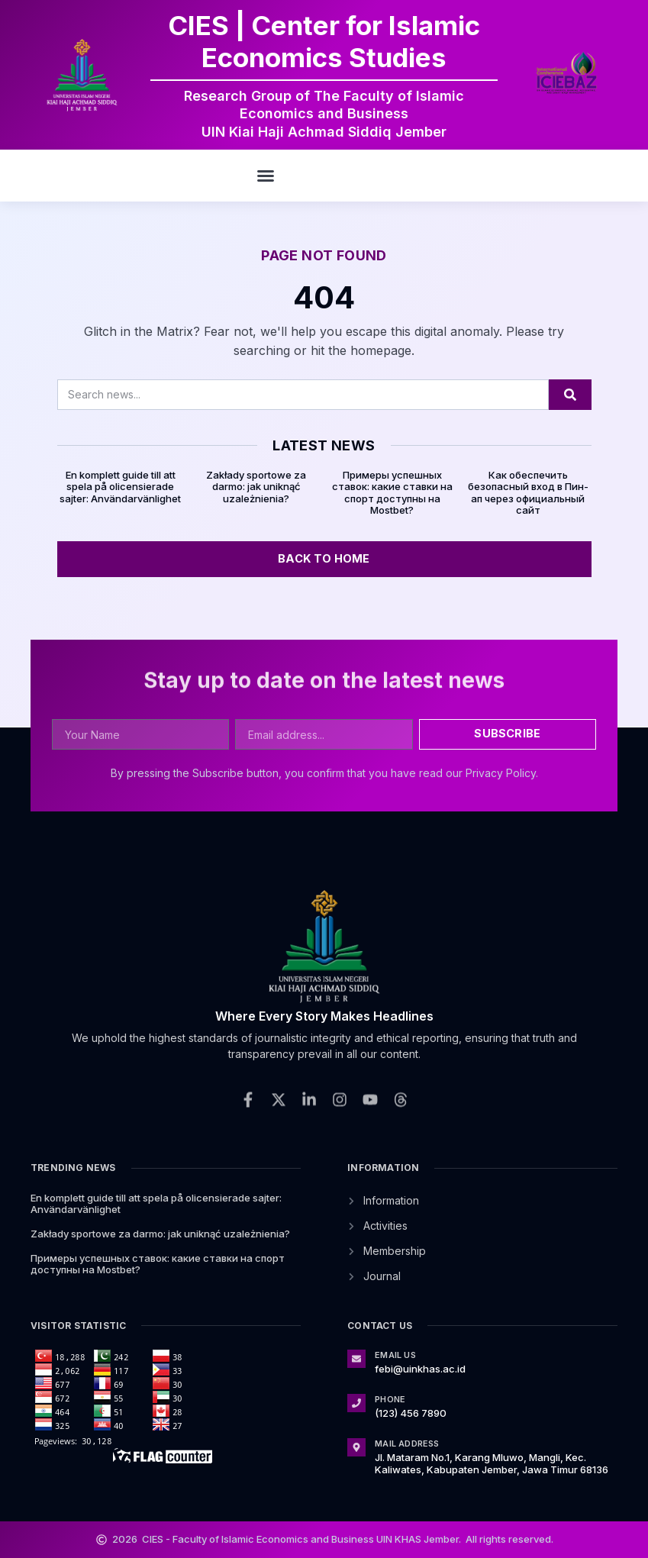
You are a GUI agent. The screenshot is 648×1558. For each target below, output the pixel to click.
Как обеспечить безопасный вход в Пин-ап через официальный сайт (528, 493)
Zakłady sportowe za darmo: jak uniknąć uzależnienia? (256, 487)
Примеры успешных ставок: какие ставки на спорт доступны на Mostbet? (392, 493)
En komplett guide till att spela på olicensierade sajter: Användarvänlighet (120, 487)
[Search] (570, 394)
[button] (265, 175)
